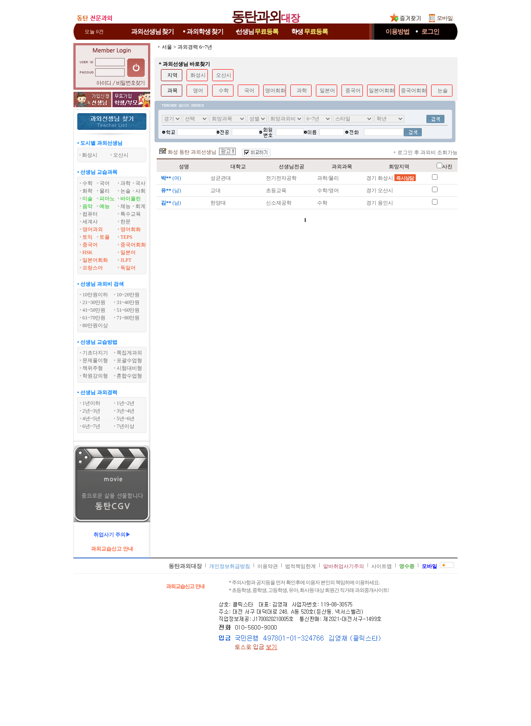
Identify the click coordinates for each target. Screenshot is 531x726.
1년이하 (91, 403)
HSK (87, 252)
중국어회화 (133, 245)
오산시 (223, 75)
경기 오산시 (379, 190)
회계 (140, 206)
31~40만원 (128, 302)
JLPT (125, 260)
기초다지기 (95, 353)
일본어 (128, 252)
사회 (140, 191)
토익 (87, 237)
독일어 (128, 268)
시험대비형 (129, 368)
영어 (198, 91)
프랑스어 (92, 268)
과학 (125, 183)
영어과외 (92, 229)
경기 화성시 (391, 178)
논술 (125, 191)
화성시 (198, 75)
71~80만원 (128, 318)
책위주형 (92, 368)
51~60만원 (128, 310)
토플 (104, 237)
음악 (87, 206)
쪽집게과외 (129, 353)
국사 (140, 183)
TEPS (126, 237)
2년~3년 (91, 411)
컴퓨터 (90, 214)
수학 (87, 183)
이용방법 (397, 31)
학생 (309, 31)
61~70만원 (94, 318)
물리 (104, 191)
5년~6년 (126, 419)
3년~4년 (126, 411)
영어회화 (130, 229)
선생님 (257, 31)
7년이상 (125, 426)
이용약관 (267, 566)
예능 (104, 206)
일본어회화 (95, 260)
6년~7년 (91, 426)
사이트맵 (381, 566)
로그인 (430, 31)
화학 (87, 191)
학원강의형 (95, 376)
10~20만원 (128, 295)
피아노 (107, 199)
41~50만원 (94, 310)
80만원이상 (95, 325)
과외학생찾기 (205, 31)
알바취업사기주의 (343, 566)
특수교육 (130, 214)
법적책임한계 (300, 566)
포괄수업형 (129, 360)
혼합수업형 (129, 376)
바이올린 (130, 199)
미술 (87, 199)
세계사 (90, 222)
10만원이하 (95, 295)
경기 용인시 (379, 203)
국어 (104, 183)
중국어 (90, 245)
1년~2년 (126, 403)
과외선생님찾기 (152, 31)
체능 (125, 206)
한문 (125, 222)
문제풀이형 (95, 360)
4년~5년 (91, 419)
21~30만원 (94, 302)
